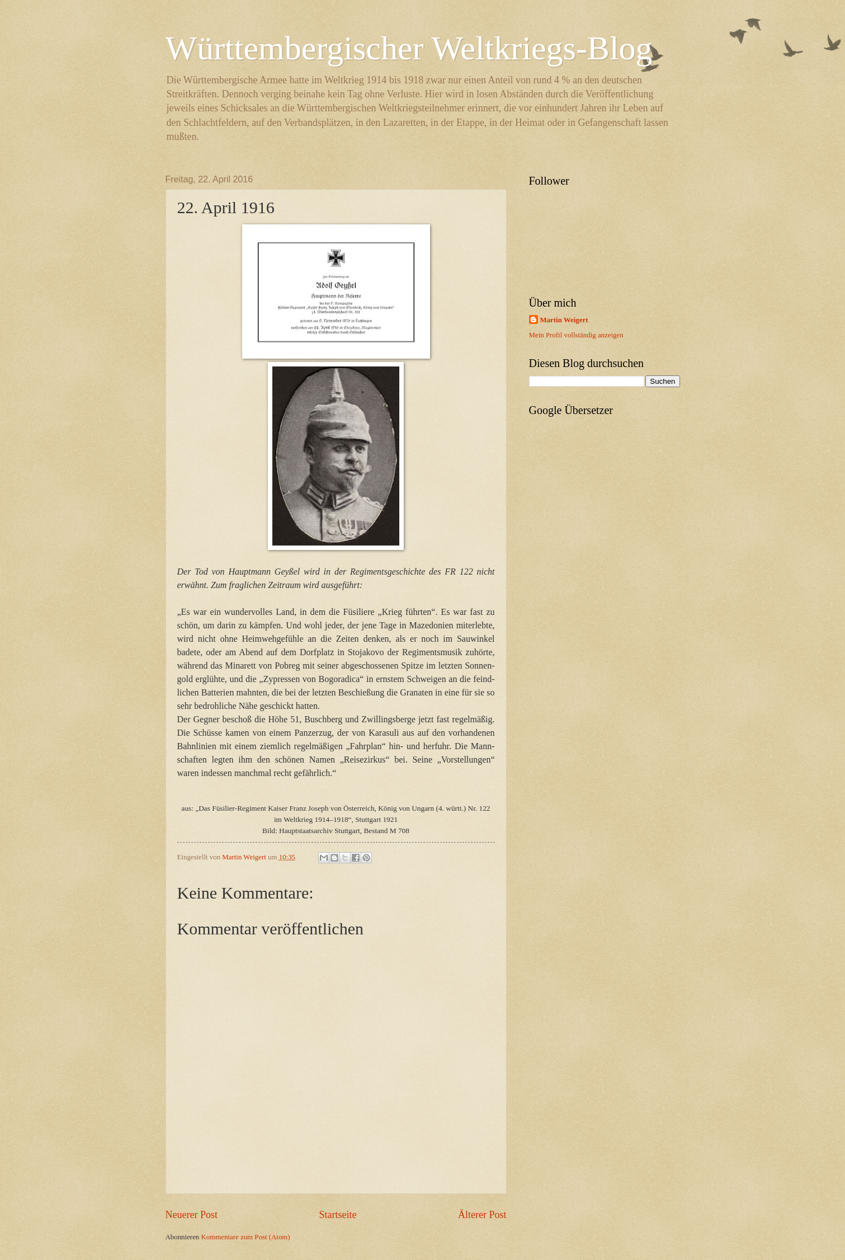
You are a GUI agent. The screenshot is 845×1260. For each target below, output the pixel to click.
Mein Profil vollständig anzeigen (576, 335)
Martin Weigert (564, 320)
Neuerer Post (192, 1214)
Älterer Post (482, 1214)
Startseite (337, 1214)
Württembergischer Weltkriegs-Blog (409, 48)
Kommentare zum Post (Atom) (245, 1237)
